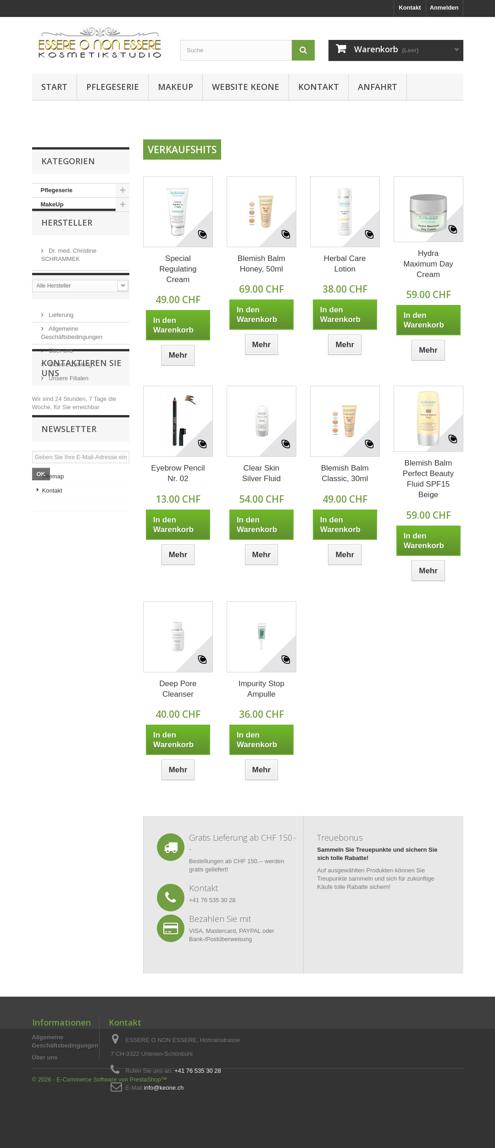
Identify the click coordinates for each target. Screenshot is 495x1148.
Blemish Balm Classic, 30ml (345, 473)
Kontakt (410, 7)
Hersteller (66, 239)
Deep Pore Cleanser (177, 689)
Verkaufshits (182, 149)
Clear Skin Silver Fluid (261, 473)
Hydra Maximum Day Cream (428, 264)
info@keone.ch (164, 1087)
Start (54, 86)
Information (71, 332)
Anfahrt (377, 86)
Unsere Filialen (68, 420)
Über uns (60, 393)
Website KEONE (245, 86)
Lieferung (60, 357)
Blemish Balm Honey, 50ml (261, 263)
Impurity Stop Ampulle (261, 689)
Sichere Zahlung (69, 407)
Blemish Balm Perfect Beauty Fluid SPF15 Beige (428, 479)
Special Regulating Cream (177, 269)
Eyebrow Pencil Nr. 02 (178, 473)
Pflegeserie (112, 86)
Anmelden (444, 7)
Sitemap (53, 605)
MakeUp (175, 86)
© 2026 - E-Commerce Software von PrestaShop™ (99, 1123)
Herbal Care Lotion (345, 263)
